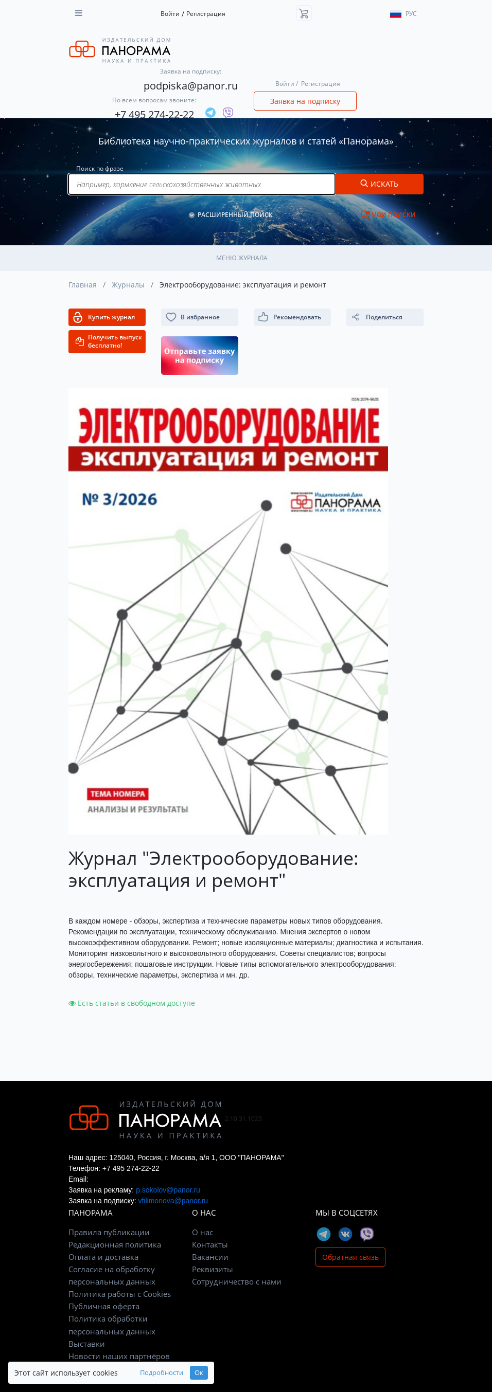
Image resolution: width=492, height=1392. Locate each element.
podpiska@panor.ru (191, 86)
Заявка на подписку (305, 101)
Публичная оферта (103, 1306)
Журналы (128, 285)
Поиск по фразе (100, 168)
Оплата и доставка (103, 1257)
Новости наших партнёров (119, 1356)
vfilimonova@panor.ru (173, 1201)
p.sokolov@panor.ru (168, 1190)
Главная (82, 285)
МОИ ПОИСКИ (393, 214)
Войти (170, 13)
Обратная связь (350, 1257)
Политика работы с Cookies (119, 1294)
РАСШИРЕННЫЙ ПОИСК (235, 214)
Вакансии (210, 1257)
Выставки (86, 1344)
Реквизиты (212, 1269)
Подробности (161, 1372)
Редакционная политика (114, 1244)
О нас (202, 1232)
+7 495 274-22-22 (154, 114)
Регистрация (205, 13)
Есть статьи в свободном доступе (131, 1003)
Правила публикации (109, 1232)
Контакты (210, 1244)
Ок (199, 1372)
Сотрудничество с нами (237, 1281)
